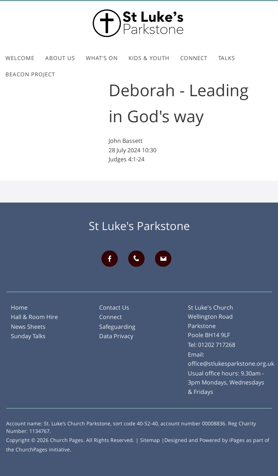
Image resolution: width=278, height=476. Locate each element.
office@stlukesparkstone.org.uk (231, 363)
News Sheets (28, 327)
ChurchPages (31, 449)
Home (19, 307)
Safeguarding (117, 327)
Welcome (19, 57)
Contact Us (114, 307)
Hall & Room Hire (34, 317)
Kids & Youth (149, 57)
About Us (60, 57)
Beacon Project (30, 74)
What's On (102, 57)
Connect (193, 57)
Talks (226, 57)
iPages (237, 440)
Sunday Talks (28, 336)
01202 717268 (216, 345)
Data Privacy (116, 336)
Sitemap (150, 440)
